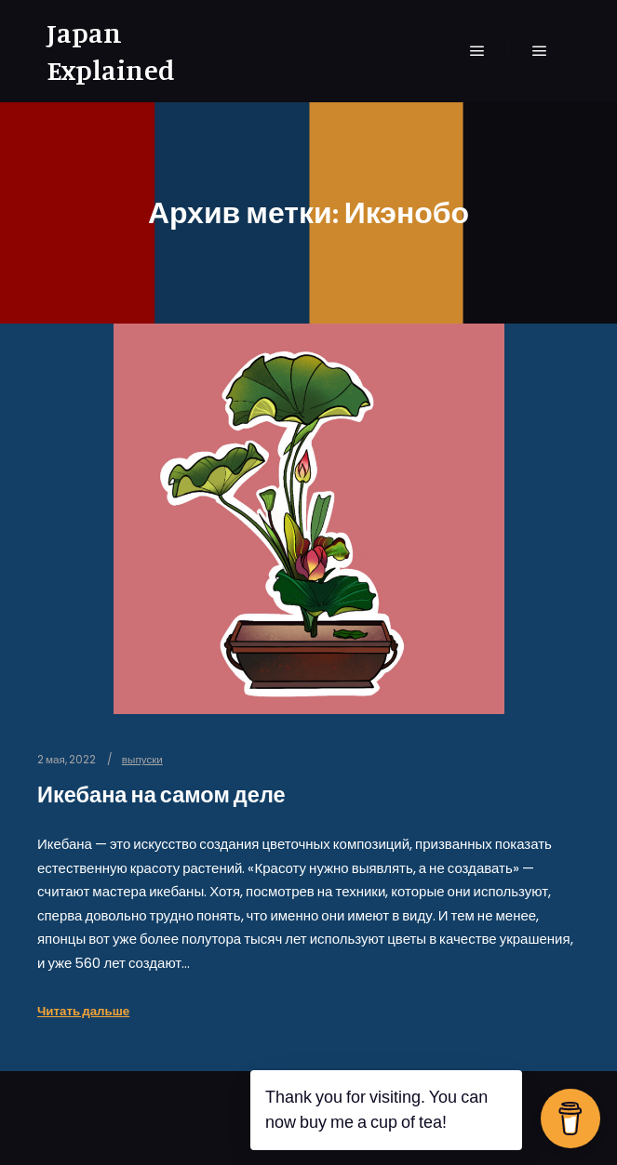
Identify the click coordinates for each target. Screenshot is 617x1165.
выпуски (142, 759)
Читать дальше (83, 1011)
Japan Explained (111, 51)
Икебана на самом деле (161, 794)
